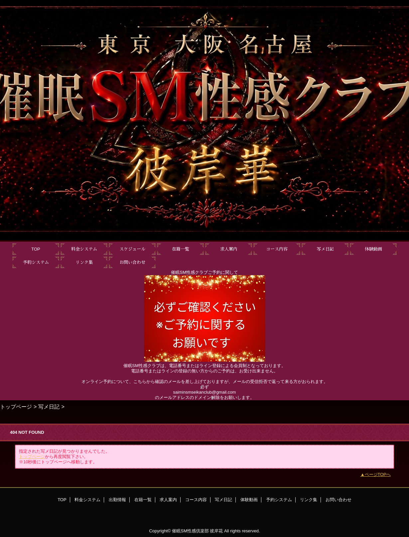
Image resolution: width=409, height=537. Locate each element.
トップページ (16, 407)
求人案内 (168, 499)
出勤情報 (117, 499)
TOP (35, 249)
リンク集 (308, 499)
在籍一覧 (143, 499)
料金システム (87, 499)
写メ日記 (49, 407)
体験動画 (249, 499)
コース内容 (196, 499)
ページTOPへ (378, 474)
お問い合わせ (338, 499)
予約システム (279, 499)
